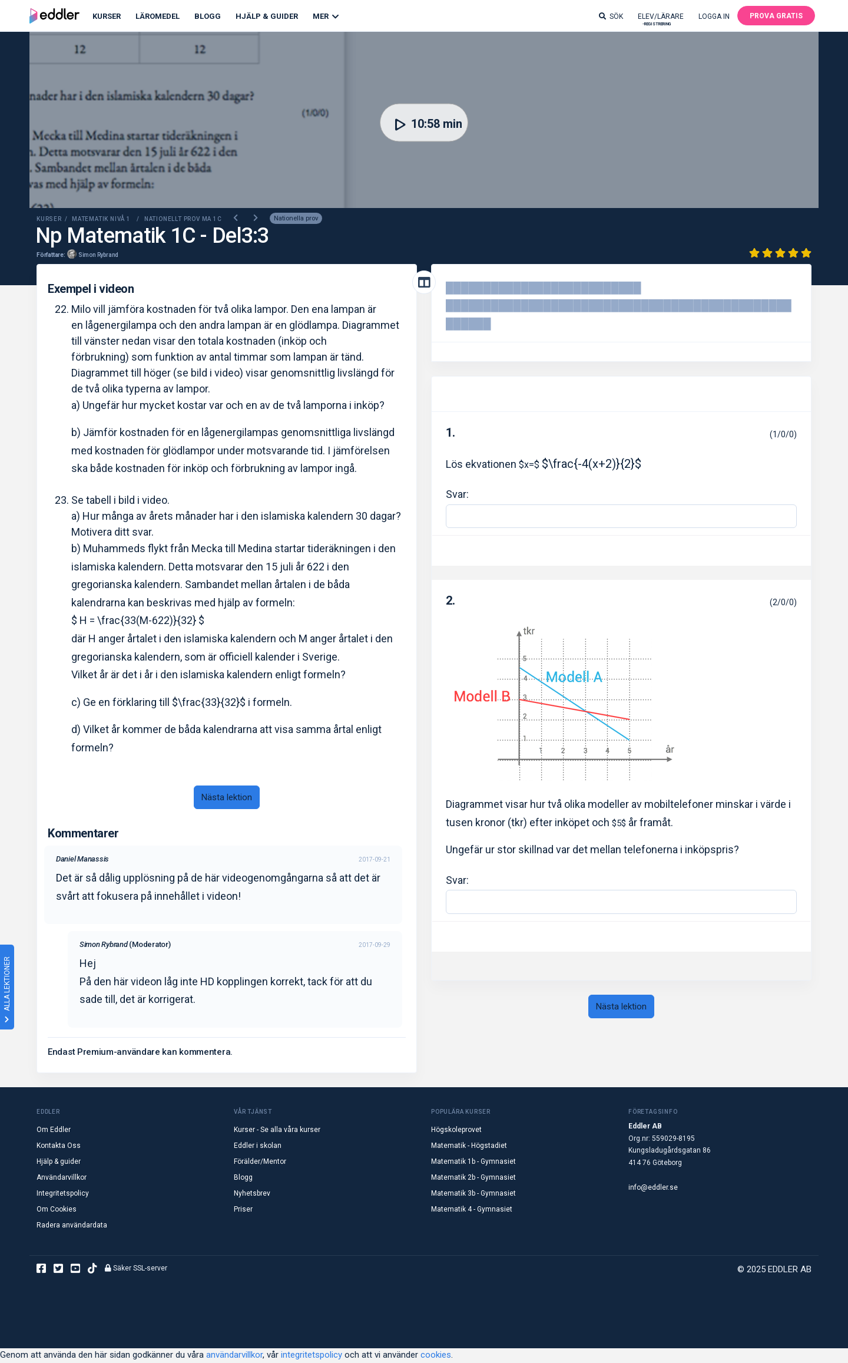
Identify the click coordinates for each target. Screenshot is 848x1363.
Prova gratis (776, 16)
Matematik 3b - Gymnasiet (473, 1194)
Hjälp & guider (59, 1163)
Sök (611, 16)
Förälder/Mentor (260, 1163)
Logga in (714, 16)
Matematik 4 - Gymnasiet (471, 1210)
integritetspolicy (311, 1356)
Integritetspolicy (63, 1194)
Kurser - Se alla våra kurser (277, 1131)
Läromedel (157, 16)
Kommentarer (83, 834)
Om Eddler (54, 1131)
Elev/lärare (661, 19)
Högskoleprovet (456, 1131)
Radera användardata (72, 1226)
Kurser (106, 16)
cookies (435, 1356)
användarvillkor (234, 1356)
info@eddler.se (653, 1188)
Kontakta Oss (59, 1147)
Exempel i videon (91, 289)
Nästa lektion (226, 798)
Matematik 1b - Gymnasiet (473, 1163)
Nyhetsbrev (252, 1194)
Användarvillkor (62, 1178)
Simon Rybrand (98, 255)
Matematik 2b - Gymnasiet (473, 1178)
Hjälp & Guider (267, 16)
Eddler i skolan (257, 1147)
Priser (243, 1210)
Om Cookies (57, 1210)
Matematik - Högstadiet (469, 1147)
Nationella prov (296, 219)
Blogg (207, 16)
